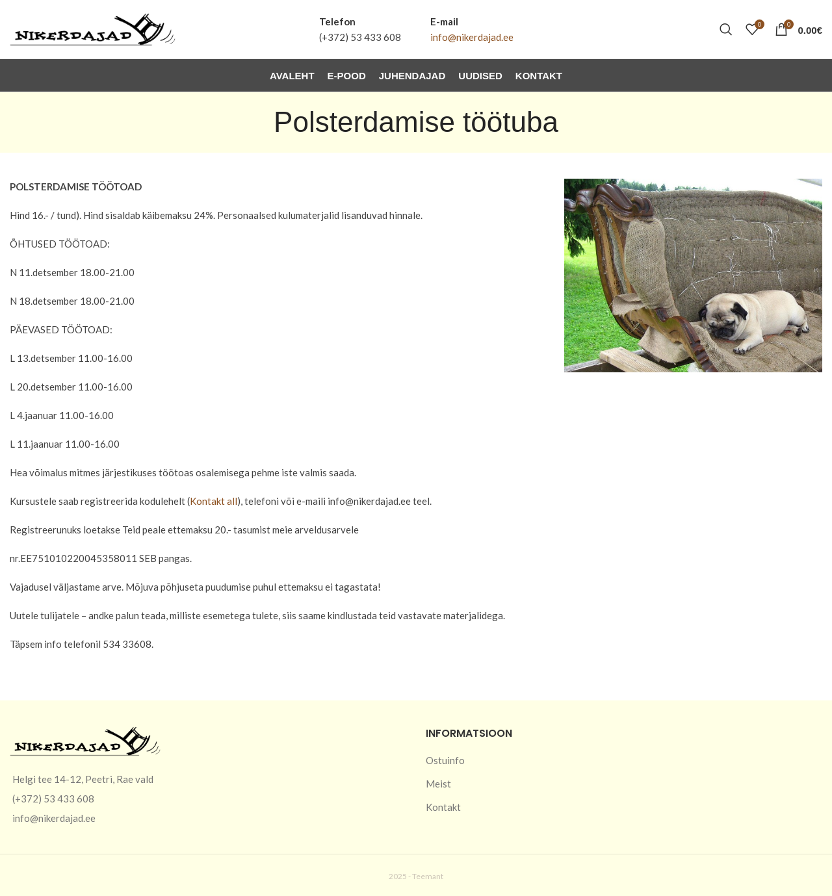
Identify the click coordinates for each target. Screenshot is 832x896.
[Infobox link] (360, 29)
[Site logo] (93, 28)
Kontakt (443, 807)
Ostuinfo (445, 760)
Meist (438, 783)
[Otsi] (726, 29)
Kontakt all (213, 501)
